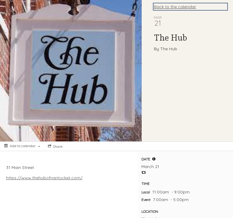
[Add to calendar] (22, 146)
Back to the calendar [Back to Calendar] (175, 6)
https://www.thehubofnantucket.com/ (44, 177)
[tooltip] (153, 159)
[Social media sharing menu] (54, 146)
